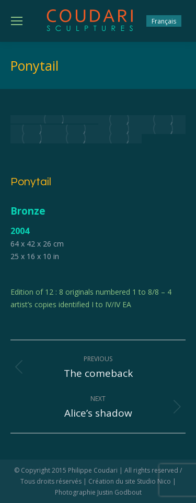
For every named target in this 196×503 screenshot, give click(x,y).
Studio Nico (154, 481)
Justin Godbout (119, 492)
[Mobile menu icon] (16, 21)
